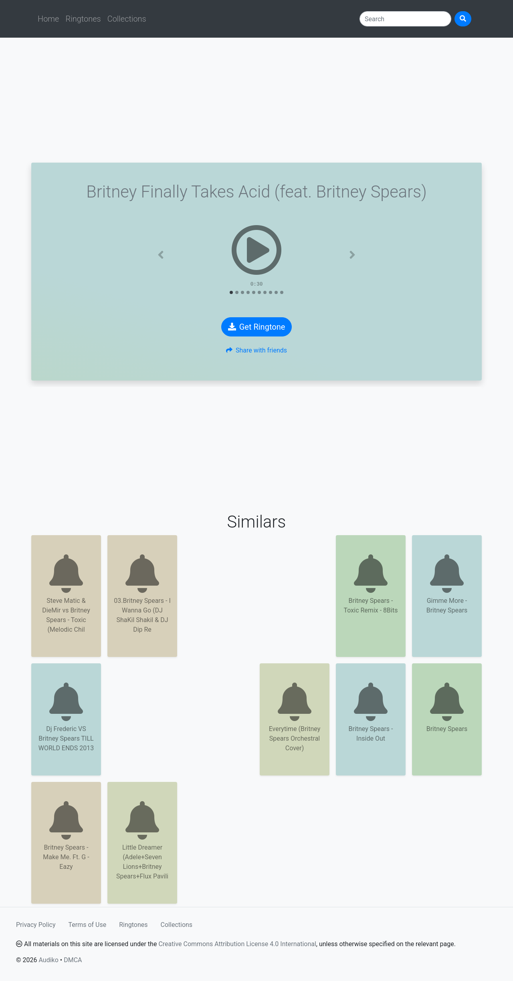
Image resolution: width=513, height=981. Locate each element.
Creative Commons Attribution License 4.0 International (237, 944)
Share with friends (256, 350)
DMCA (73, 960)
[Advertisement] (256, 100)
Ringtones (83, 19)
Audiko (48, 960)
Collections (126, 19)
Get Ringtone (256, 327)
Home (48, 19)
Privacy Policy (36, 925)
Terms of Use (88, 925)
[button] (161, 254)
